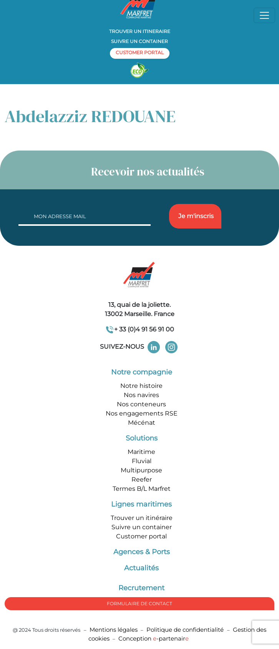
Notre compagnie (141, 372)
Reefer (141, 479)
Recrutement (141, 588)
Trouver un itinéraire (142, 518)
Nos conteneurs (141, 404)
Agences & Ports (141, 552)
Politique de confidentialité (185, 629)
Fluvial (141, 461)
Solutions (142, 438)
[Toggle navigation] (264, 15)
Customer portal (141, 536)
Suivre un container (139, 41)
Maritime (141, 451)
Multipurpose (141, 470)
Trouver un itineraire (139, 31)
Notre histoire (141, 385)
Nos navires (141, 395)
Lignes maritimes (141, 504)
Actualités (141, 568)
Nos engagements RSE (142, 413)
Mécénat (141, 422)
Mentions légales (114, 629)
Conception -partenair (153, 638)
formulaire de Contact (139, 603)
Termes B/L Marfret (142, 488)
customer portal (140, 52)
